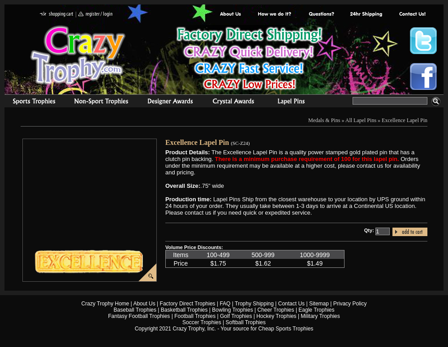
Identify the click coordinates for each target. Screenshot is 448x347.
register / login (95, 14)
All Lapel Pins (360, 120)
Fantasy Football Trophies (139, 316)
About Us (231, 14)
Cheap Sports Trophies (286, 329)
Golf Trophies (236, 316)
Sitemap (319, 303)
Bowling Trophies (232, 310)
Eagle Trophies (316, 310)
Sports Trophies (30, 102)
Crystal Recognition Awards (233, 102)
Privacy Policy (350, 303)
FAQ (225, 303)
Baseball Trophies (135, 310)
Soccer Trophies (201, 322)
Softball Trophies (246, 322)
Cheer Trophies (276, 310)
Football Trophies (194, 316)
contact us (411, 14)
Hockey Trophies (276, 316)
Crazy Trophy (78, 55)
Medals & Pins (293, 102)
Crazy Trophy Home (105, 303)
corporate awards (170, 102)
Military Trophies (320, 316)
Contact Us (291, 303)
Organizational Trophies (101, 102)
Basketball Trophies (184, 310)
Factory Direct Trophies (275, 14)
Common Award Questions (321, 14)
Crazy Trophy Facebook (423, 76)
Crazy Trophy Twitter (423, 40)
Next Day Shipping (366, 14)
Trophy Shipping (254, 303)
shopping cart (56, 14)
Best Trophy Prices (249, 59)
